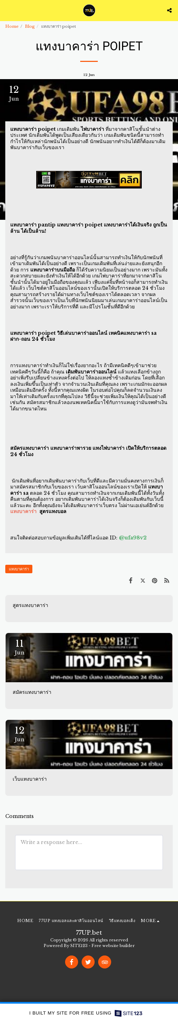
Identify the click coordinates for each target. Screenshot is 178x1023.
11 (19, 647)
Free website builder (113, 945)
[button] (8, 10)
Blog (30, 26)
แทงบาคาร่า (19, 569)
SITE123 (79, 945)
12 (19, 734)
